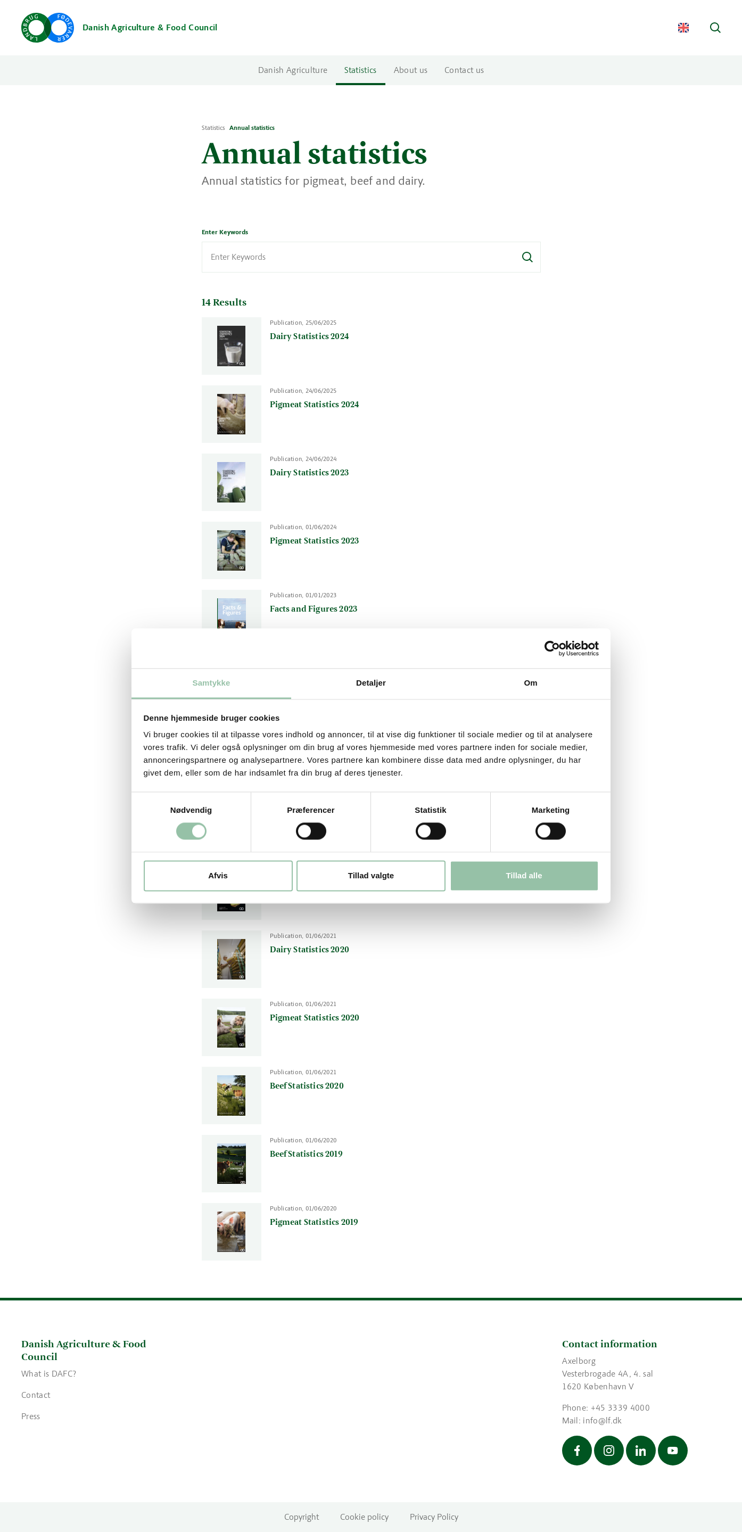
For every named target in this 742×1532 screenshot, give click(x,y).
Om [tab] (530, 682)
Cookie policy (364, 1517)
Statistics (360, 70)
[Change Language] (683, 27)
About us (411, 70)
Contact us (464, 70)
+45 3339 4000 (620, 1408)
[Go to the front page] (119, 28)
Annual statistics (252, 127)
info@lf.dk (602, 1420)
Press (30, 1416)
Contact (35, 1395)
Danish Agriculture (293, 70)
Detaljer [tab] (371, 682)
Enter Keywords (225, 232)
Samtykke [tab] (211, 682)
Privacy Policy (434, 1517)
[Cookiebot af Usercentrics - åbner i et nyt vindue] (552, 648)
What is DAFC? (49, 1374)
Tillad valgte (371, 875)
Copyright (301, 1517)
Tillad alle (524, 875)
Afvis (218, 875)
